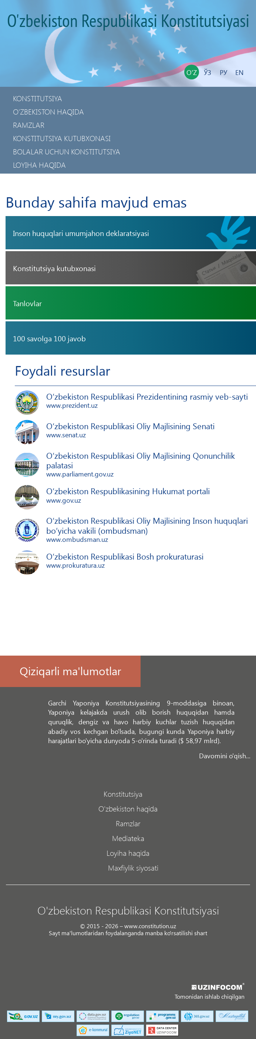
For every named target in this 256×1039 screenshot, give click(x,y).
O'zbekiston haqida (48, 111)
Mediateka (128, 838)
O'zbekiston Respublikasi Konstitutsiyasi (128, 21)
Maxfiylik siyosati (45, 178)
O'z (191, 72)
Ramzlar (28, 125)
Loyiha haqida (39, 164)
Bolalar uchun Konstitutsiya (66, 151)
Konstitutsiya (37, 98)
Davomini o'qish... (224, 755)
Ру (223, 72)
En (239, 72)
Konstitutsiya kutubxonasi (62, 138)
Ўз (207, 72)
